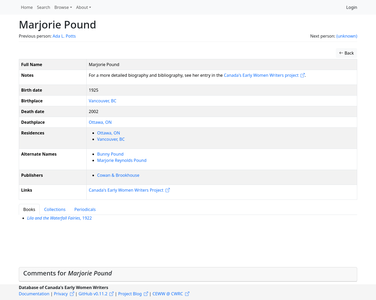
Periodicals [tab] (85, 209)
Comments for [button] (67, 273)
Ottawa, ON (100, 122)
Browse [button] (61, 7)
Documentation (34, 294)
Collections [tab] (55, 209)
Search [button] (43, 7)
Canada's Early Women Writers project (261, 75)
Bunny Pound (110, 154)
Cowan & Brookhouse (118, 175)
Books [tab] (29, 209)
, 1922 (59, 218)
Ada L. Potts (64, 36)
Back (346, 53)
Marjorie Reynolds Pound (121, 160)
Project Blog (130, 294)
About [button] (82, 7)
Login (351, 7)
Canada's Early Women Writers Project (126, 190)
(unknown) (346, 36)
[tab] (188, 274)
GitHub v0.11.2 (93, 294)
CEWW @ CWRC (167, 294)
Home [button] (27, 7)
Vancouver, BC (102, 101)
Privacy (61, 294)
